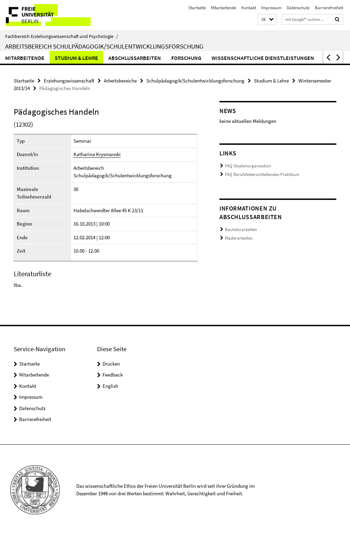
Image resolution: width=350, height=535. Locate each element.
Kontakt (248, 8)
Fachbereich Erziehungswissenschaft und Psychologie (61, 36)
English (110, 386)
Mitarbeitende (223, 8)
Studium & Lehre (76, 57)
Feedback (113, 374)
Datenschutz (298, 8)
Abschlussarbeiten (134, 57)
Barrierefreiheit (329, 8)
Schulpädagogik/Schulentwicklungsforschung (195, 80)
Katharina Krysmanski (97, 154)
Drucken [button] (111, 363)
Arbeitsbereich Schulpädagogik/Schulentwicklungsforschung (104, 46)
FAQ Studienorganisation (248, 166)
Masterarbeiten (239, 238)
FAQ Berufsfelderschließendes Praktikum (262, 174)
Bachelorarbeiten (241, 229)
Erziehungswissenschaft (69, 80)
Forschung (186, 57)
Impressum (271, 8)
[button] (267, 19)
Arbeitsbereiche (120, 80)
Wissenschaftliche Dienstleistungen (263, 57)
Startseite (197, 8)
